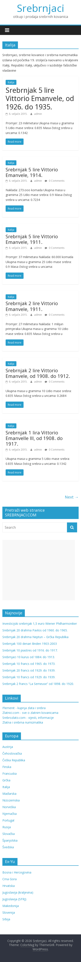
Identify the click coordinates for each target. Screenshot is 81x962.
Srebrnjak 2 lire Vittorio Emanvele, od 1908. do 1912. (38, 373)
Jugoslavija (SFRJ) (14, 899)
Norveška (9, 807)
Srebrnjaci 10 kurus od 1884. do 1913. (28, 657)
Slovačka (8, 834)
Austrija (7, 747)
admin (38, 114)
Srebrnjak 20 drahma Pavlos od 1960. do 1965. (35, 630)
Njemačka (9, 814)
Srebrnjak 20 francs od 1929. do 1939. (28, 670)
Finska (6, 767)
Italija (11, 82)
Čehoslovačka (12, 753)
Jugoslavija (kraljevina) (17, 892)
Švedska (8, 847)
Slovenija (8, 912)
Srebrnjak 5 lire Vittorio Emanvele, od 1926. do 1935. (40, 98)
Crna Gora (9, 879)
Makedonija (10, 906)
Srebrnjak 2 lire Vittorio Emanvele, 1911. (32, 306)
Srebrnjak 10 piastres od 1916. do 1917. (30, 650)
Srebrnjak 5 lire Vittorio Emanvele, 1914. (32, 172)
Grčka (6, 780)
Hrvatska (8, 886)
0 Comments (54, 181)
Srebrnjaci (40, 8)
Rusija (6, 827)
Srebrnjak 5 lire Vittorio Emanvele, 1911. (32, 239)
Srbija (6, 919)
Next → (72, 497)
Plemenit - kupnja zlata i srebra (24, 708)
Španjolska (9, 840)
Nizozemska (11, 800)
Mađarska (9, 794)
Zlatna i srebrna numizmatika (22, 722)
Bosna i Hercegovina (16, 872)
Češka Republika (13, 760)
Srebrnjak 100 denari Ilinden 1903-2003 (29, 644)
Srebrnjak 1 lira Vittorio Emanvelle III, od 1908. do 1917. (34, 438)
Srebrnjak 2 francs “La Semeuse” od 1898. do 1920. (38, 684)
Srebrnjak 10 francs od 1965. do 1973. (28, 664)
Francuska (9, 773)
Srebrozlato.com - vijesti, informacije (28, 718)
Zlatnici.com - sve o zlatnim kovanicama (30, 713)
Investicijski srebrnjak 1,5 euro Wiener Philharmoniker (39, 623)
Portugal (8, 820)
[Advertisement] (38, 570)
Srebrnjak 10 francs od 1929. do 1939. (28, 677)
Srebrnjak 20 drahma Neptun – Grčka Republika (35, 637)
